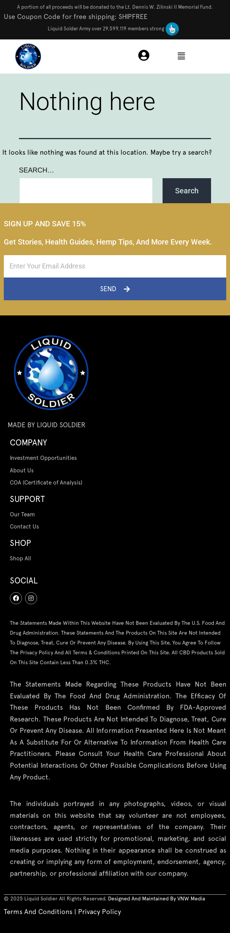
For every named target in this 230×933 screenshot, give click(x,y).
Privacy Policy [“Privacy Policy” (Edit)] (99, 912)
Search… (36, 170)
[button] (181, 56)
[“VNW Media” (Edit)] (191, 898)
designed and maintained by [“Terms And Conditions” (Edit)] (142, 898)
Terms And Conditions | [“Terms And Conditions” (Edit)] (41, 912)
